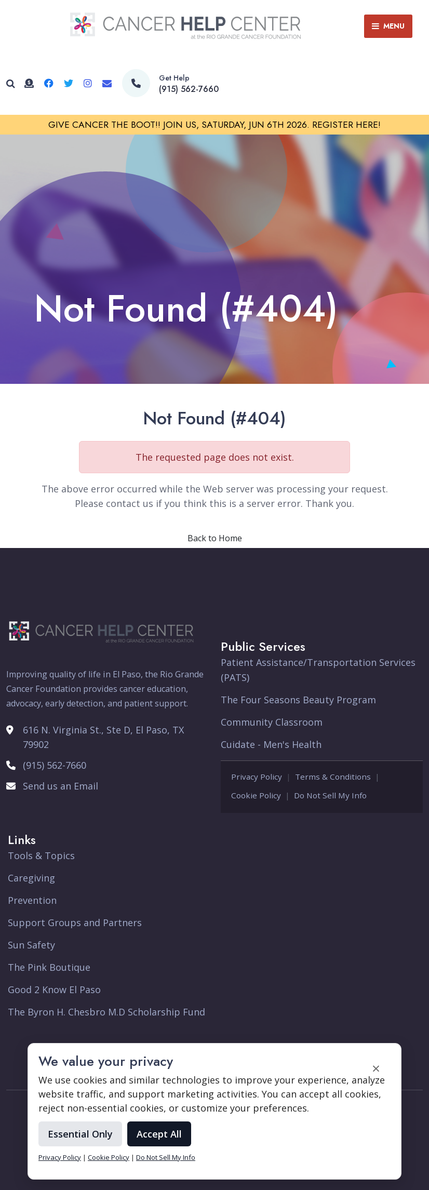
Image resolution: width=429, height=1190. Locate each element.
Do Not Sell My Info (165, 1157)
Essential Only (80, 1134)
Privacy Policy (59, 1157)
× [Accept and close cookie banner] (376, 1068)
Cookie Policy (108, 1157)
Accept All (159, 1134)
